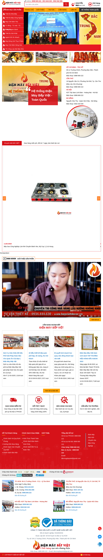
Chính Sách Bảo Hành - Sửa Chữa (31, 442)
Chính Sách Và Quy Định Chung (11, 440)
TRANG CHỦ (29, 10)
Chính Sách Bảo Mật (10, 452)
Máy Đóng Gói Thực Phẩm (14, 41)
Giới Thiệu (40, 10)
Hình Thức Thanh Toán (31, 438)
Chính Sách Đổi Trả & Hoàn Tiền (30, 448)
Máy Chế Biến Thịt (11, 22)
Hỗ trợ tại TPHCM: (67, 436)
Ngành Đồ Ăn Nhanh (12, 37)
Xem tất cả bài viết (51, 391)
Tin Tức (51, 10)
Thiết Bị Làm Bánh (11, 29)
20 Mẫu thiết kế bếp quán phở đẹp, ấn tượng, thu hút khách (38, 355)
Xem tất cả (95, 319)
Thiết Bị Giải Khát (11, 33)
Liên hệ (74, 10)
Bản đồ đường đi (20, 495)
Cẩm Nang (62, 10)
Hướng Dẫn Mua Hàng (11, 444)
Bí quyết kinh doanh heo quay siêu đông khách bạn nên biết (63, 355)
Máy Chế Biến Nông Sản (13, 45)
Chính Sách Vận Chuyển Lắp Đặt (11, 448)
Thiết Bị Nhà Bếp (11, 14)
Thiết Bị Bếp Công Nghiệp (14, 18)
